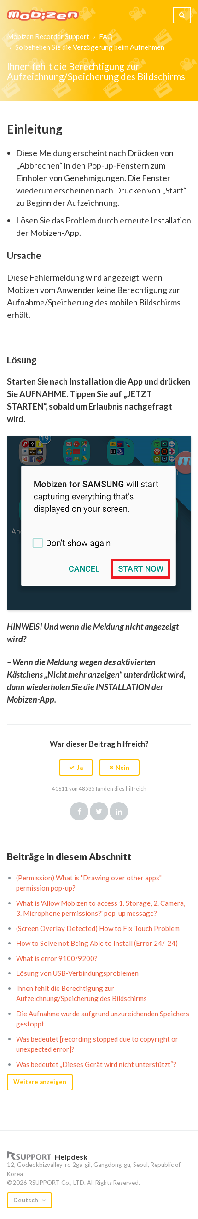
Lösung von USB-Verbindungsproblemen (77, 973)
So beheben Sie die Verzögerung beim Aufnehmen (89, 47)
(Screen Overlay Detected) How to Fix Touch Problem (98, 928)
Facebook (79, 811)
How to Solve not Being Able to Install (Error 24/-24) (97, 943)
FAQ (106, 36)
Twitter (99, 811)
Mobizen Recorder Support (48, 36)
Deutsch (26, 1200)
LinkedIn (119, 811)
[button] (76, 767)
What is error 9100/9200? (57, 958)
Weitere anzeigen (39, 1081)
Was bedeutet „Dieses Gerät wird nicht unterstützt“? (96, 1064)
